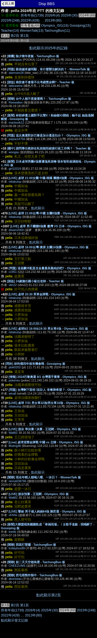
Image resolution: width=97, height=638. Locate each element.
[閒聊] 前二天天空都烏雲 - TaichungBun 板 (36, 562)
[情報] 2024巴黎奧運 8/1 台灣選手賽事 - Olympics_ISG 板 (48, 376)
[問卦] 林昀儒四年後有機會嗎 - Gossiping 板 (35, 363)
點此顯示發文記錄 (14, 620)
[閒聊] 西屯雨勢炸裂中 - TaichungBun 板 (34, 575)
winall (12, 393)
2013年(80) (53, 20)
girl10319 (15, 168)
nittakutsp (15, 181)
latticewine (16, 85)
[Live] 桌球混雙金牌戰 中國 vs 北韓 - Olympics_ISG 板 (46, 442)
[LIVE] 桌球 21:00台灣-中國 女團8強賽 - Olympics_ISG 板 (48, 213)
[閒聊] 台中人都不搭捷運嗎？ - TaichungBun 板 (39, 98)
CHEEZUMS (17, 565)
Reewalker (16, 102)
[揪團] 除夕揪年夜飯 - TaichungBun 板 (33, 56)
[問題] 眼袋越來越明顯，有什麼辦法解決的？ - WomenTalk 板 (48, 69)
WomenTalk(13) (32, 30)
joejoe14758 (17, 139)
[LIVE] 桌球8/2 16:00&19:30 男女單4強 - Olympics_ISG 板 (48, 328)
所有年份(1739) (32, 15)
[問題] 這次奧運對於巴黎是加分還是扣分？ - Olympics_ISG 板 (49, 135)
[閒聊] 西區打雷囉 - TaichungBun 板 (31, 544)
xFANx (13, 515)
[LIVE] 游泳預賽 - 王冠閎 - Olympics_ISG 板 (39, 494)
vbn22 (13, 285)
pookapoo (15, 59)
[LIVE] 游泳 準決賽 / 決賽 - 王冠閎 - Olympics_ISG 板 (45, 429)
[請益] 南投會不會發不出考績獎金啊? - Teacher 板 (40, 82)
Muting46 (15, 445)
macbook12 (16, 122)
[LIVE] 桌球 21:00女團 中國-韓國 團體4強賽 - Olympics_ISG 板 (51, 178)
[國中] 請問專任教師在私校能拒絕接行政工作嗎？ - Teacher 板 (49, 148)
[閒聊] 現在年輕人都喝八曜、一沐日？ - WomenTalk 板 (44, 477)
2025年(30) (69, 15)
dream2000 (16, 230)
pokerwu (14, 380)
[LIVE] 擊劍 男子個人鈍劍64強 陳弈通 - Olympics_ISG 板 (47, 511)
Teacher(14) (10, 30)
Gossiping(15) (80, 25)
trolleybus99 (17, 548)
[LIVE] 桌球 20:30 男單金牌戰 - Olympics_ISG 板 (42, 294)
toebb (12, 531)
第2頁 (15, 36)
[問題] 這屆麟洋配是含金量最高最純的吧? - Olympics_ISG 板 (50, 268)
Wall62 (13, 432)
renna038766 (17, 481)
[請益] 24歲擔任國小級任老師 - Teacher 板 (35, 281)
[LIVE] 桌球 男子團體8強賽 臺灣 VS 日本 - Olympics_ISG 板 (51, 226)
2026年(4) (52, 15)
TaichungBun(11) (57, 30)
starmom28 (16, 72)
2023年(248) (10, 20)
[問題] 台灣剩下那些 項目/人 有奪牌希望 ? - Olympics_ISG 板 (50, 389)
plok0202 (15, 367)
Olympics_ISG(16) (55, 25)
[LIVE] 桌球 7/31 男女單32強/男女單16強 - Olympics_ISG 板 (49, 403)
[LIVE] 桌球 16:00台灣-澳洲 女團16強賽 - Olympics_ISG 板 (49, 247)
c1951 (13, 271)
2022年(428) (30, 20)
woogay (14, 152)
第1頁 (24, 36)
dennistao (15, 578)
